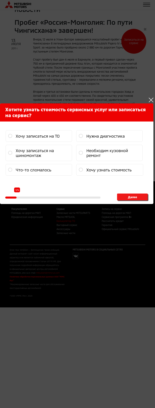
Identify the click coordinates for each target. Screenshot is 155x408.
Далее (132, 197)
